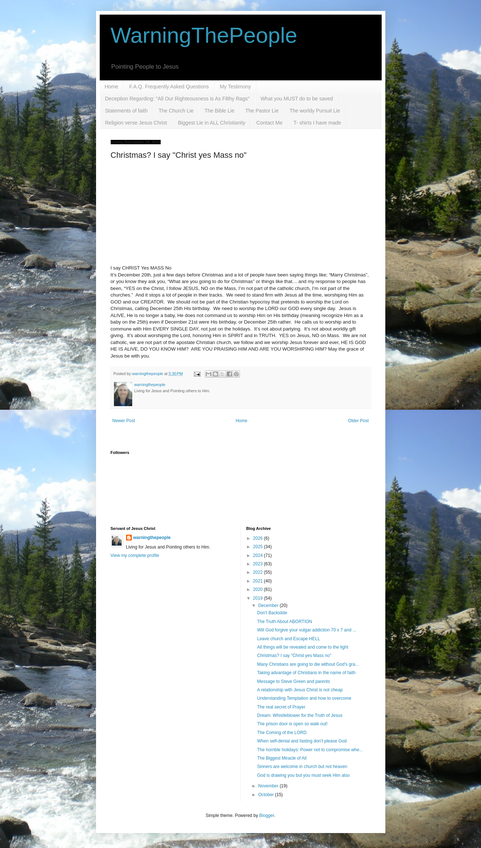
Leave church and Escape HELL (288, 638)
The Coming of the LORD (281, 732)
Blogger (266, 815)
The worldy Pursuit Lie (315, 111)
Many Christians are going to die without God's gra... (308, 664)
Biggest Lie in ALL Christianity (211, 123)
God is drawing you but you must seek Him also (303, 775)
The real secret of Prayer (281, 707)
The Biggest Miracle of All (281, 758)
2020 (258, 589)
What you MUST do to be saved (296, 99)
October (266, 794)
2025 (258, 546)
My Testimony (235, 86)
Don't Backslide (272, 612)
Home (111, 86)
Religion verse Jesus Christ (136, 123)
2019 (258, 598)
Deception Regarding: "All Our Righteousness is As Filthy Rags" (177, 99)
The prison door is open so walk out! (292, 723)
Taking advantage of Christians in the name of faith (306, 672)
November (269, 785)
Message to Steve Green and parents (293, 681)
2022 (258, 572)
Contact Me (269, 123)
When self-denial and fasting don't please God (302, 741)
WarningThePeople (204, 35)
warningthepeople (152, 537)
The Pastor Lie (262, 111)
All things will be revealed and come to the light (302, 647)
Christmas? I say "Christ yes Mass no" (294, 655)
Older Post (358, 420)
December (269, 605)
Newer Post (123, 420)
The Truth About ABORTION (284, 621)
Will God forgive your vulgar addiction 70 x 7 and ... (306, 630)
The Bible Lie (219, 111)
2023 (258, 563)
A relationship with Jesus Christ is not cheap (300, 689)
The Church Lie (176, 111)
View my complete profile (135, 555)
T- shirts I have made (317, 123)
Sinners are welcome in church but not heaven (302, 766)
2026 (258, 538)
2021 (258, 581)
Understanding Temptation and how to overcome (304, 698)
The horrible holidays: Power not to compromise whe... (310, 749)
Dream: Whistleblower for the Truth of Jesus (299, 715)
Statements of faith (126, 111)
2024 (258, 555)
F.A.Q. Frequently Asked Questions (169, 86)
